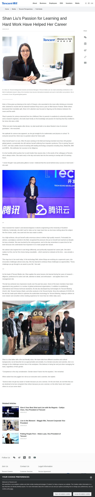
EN (92, 3)
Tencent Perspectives (26, 9)
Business (43, 3)
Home (7, 9)
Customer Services (26, 471)
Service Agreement (44, 471)
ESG (61, 3)
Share (85, 31)
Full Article (39, 9)
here (11, 489)
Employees (53, 3)
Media (77, 3)
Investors (69, 3)
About (35, 3)
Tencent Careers (7, 471)
